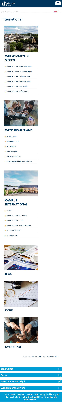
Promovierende (13, 141)
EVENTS (9, 310)
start (4, 12)
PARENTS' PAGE (13, 346)
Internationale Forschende (17, 86)
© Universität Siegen (14, 394)
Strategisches (12, 235)
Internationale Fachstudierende (19, 66)
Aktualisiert (27, 356)
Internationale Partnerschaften (19, 225)
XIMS (36, 356)
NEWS (8, 274)
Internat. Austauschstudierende (19, 71)
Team (9, 210)
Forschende (11, 146)
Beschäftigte (12, 151)
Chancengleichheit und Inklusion (19, 161)
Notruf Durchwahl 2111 (32, 397)
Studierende (11, 136)
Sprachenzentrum (14, 230)
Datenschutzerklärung (35, 394)
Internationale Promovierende (19, 81)
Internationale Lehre (15, 220)
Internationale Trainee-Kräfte (18, 76)
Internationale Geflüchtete (17, 91)
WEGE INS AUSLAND (18, 130)
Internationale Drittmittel (17, 215)
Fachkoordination (13, 156)
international (12, 12)
